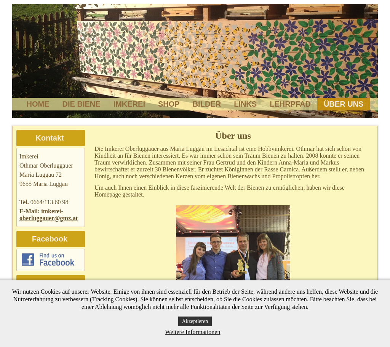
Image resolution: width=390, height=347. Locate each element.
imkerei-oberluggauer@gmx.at (48, 214)
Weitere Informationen (193, 332)
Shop (169, 104)
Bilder (207, 104)
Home (38, 104)
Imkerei (129, 104)
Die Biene (81, 104)
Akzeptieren (195, 321)
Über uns (343, 104)
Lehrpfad (290, 104)
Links (245, 104)
